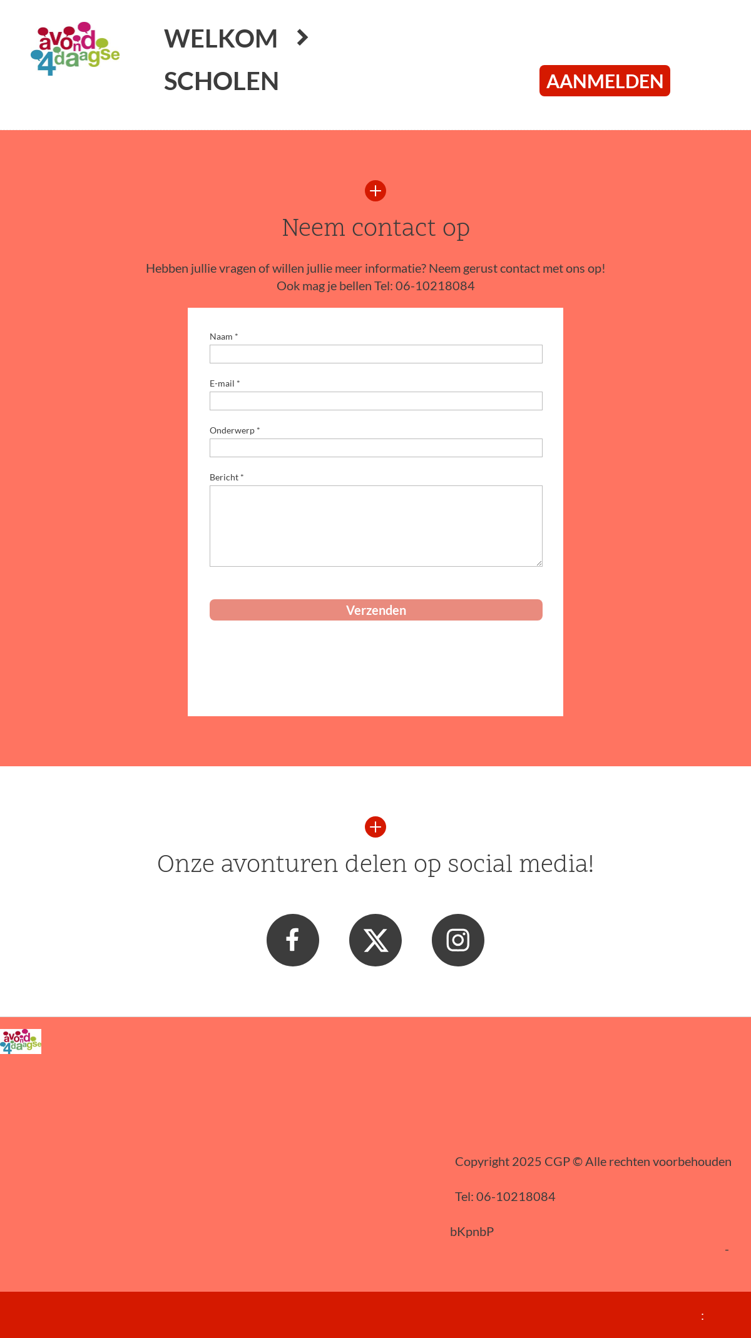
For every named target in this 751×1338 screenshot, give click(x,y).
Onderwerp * (235, 430)
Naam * (224, 336)
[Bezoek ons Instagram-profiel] (458, 940)
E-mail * (225, 383)
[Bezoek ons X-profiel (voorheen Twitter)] (375, 940)
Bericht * (227, 477)
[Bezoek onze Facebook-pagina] (293, 940)
